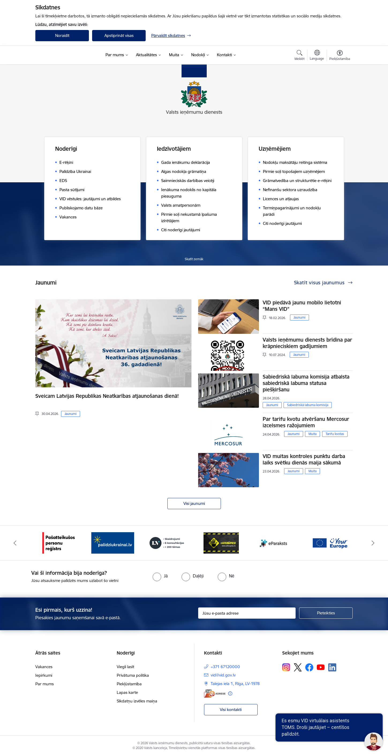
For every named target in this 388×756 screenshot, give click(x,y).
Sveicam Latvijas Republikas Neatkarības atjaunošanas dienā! (107, 396)
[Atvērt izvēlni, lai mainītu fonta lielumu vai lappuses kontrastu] (340, 56)
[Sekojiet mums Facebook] (309, 667)
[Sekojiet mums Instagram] (286, 667)
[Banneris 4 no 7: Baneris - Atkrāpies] (221, 542)
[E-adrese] (214, 693)
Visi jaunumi (194, 503)
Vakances (43, 666)
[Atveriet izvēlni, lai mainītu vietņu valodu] (317, 56)
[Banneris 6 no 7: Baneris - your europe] (329, 542)
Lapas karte (127, 692)
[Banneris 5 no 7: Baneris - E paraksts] (275, 542)
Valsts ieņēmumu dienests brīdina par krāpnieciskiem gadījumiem (307, 343)
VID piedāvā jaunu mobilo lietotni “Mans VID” (302, 305)
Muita (312, 434)
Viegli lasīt (125, 666)
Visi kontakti (231, 709)
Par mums (44, 683)
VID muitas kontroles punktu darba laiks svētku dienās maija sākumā (304, 459)
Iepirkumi (43, 675)
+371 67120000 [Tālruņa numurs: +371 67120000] (225, 666)
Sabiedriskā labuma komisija (307, 405)
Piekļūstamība (129, 683)
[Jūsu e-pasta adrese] (247, 613)
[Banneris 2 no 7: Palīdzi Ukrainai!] (112, 542)
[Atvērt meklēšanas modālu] (299, 56)
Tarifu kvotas (335, 434)
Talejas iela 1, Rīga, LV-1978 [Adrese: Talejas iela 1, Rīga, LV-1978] (235, 683)
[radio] (160, 576)
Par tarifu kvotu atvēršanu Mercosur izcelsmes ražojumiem (306, 422)
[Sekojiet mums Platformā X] (298, 667)
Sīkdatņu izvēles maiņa (137, 701)
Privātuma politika (133, 675)
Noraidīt (62, 35)
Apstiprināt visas (119, 35)
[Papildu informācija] (230, 693)
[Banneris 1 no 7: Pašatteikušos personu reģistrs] (58, 542)
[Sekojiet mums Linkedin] (332, 667)
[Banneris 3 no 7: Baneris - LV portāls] (166, 542)
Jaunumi (71, 414)
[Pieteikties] (326, 613)
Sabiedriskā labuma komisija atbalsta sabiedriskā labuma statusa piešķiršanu (306, 383)
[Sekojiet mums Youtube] (321, 667)
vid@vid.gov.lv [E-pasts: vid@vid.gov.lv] (223, 675)
